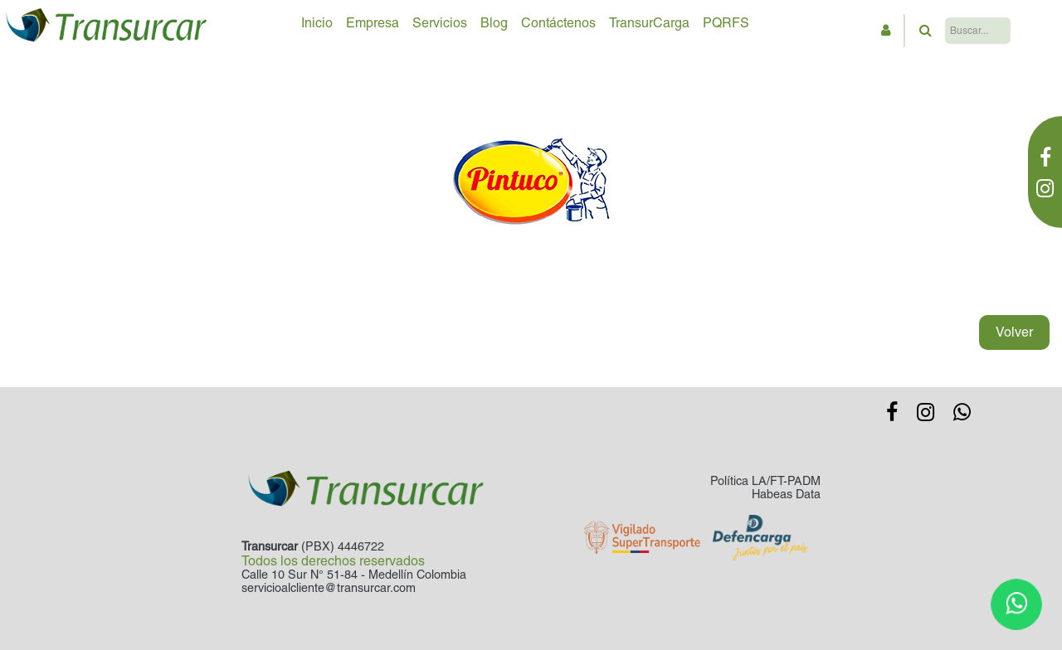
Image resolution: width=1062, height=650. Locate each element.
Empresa (372, 23)
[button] (885, 30)
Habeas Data (786, 494)
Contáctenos (558, 23)
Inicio (317, 23)
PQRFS (726, 23)
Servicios (439, 23)
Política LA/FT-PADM (765, 481)
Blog (494, 23)
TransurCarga (649, 23)
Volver (1014, 332)
